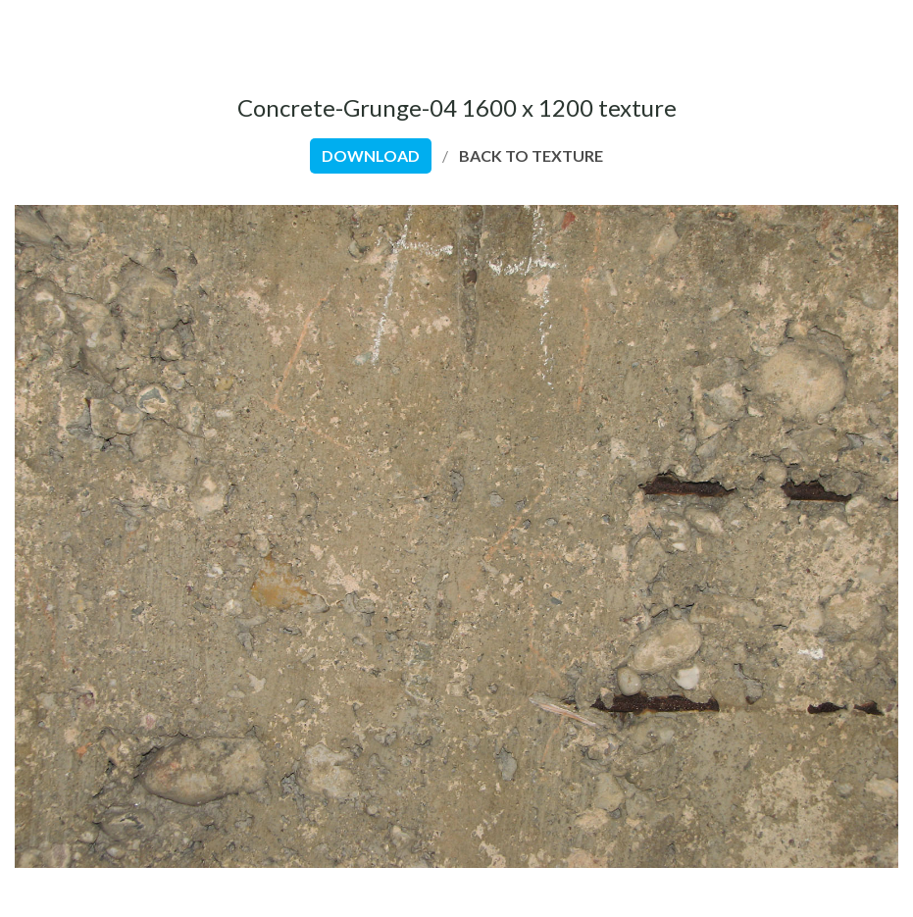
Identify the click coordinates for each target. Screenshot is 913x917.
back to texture (531, 155)
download (371, 155)
